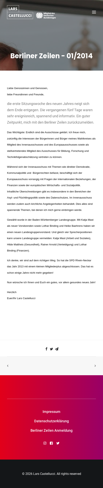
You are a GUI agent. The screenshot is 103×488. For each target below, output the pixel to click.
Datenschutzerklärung (51, 421)
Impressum (51, 412)
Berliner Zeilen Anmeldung (51, 430)
